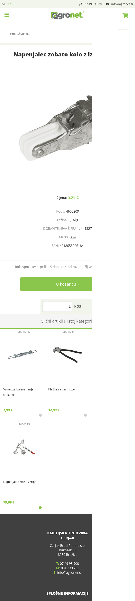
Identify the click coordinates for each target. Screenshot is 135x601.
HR (8, 4)
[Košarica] (124, 15)
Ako (73, 237)
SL (4, 4)
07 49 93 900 (93, 4)
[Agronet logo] (67, 15)
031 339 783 (70, 564)
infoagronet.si (122, 4)
